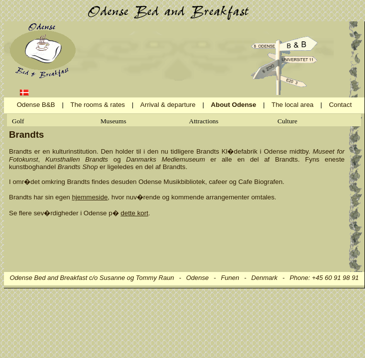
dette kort (135, 213)
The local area (292, 104)
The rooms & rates (98, 104)
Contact (340, 104)
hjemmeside (90, 197)
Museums (113, 121)
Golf (18, 121)
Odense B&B (36, 104)
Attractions (203, 121)
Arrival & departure (167, 104)
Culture (287, 121)
